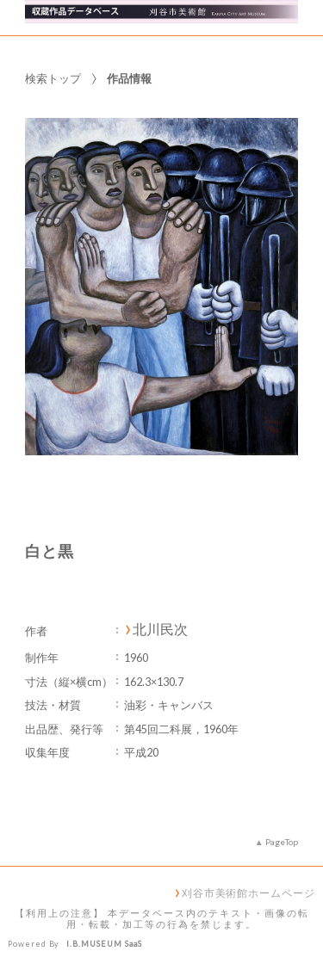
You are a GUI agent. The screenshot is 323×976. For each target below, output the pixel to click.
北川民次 (160, 629)
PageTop (281, 842)
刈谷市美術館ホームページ (248, 892)
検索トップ (53, 78)
